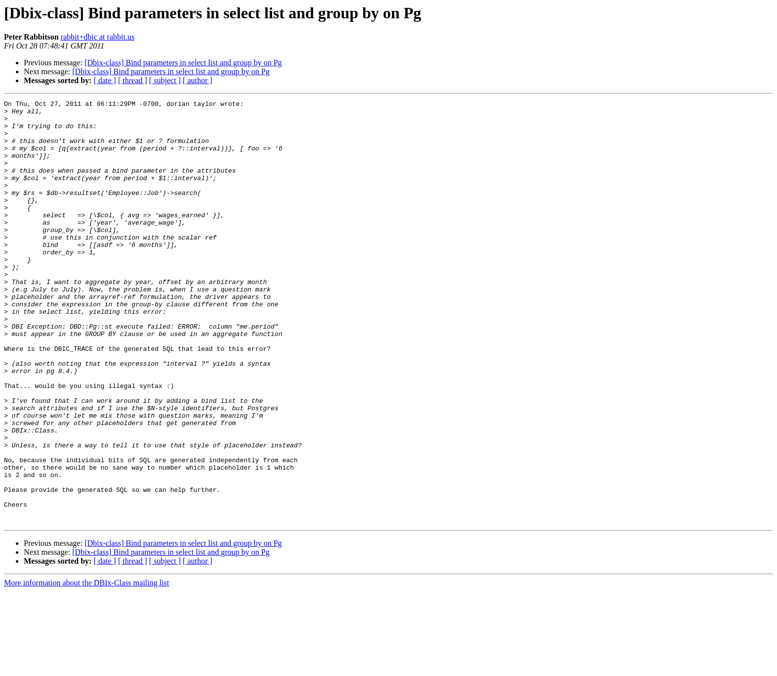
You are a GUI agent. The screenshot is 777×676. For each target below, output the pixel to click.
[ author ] (198, 80)
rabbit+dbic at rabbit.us (97, 37)
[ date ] (105, 80)
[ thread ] (132, 80)
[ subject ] (165, 80)
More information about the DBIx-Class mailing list (86, 667)
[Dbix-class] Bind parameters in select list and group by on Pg (183, 62)
